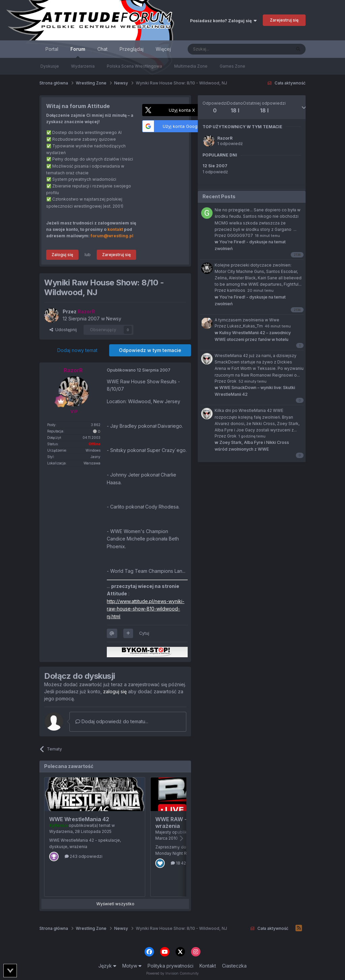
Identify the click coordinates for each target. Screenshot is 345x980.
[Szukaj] (222, 49)
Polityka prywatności (170, 966)
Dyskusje (49, 66)
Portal (51, 49)
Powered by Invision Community (172, 973)
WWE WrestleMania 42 (79, 819)
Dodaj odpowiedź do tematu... (111, 721)
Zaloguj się (62, 254)
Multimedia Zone (191, 66)
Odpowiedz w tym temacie (150, 350)
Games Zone (232, 66)
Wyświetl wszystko (115, 903)
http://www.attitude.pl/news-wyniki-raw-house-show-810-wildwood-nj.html (145, 608)
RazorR (224, 138)
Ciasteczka (234, 966)
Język (107, 966)
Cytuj (144, 633)
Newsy (113, 318)
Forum (77, 52)
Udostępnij (63, 329)
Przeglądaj (132, 49)
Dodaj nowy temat (77, 350)
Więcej (163, 49)
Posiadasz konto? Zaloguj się (223, 20)
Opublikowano (138, 370)
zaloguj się (115, 691)
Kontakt (207, 966)
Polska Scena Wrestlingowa (134, 66)
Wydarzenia (83, 66)
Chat (102, 49)
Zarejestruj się (284, 20)
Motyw (132, 966)
